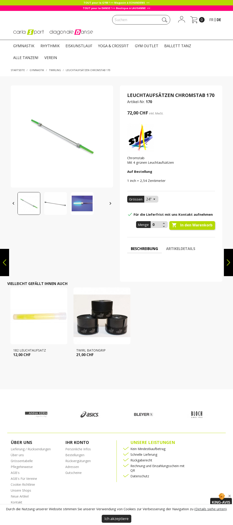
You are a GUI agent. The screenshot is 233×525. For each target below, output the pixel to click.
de (219, 19)
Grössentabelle (22, 461)
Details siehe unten (210, 509)
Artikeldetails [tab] (180, 248)
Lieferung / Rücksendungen (31, 449)
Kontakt (16, 502)
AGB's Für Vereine (24, 478)
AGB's (15, 473)
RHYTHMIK (50, 45)
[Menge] (156, 224)
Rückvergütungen (78, 461)
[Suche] (141, 20)
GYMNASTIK (23, 45)
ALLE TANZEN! (25, 57)
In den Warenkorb (192, 225)
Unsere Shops (21, 490)
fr (211, 19)
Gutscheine (73, 473)
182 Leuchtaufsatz (29, 350)
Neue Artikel (20, 496)
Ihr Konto (77, 442)
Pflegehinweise (22, 467)
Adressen (72, 467)
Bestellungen (74, 455)
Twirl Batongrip (91, 350)
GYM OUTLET (146, 45)
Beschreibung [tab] (144, 248)
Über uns (17, 455)
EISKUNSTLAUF (79, 45)
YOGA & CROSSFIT (113, 45)
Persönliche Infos (78, 449)
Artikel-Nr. (136, 101)
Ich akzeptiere (116, 518)
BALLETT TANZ (177, 45)
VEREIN (50, 57)
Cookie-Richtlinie (23, 484)
